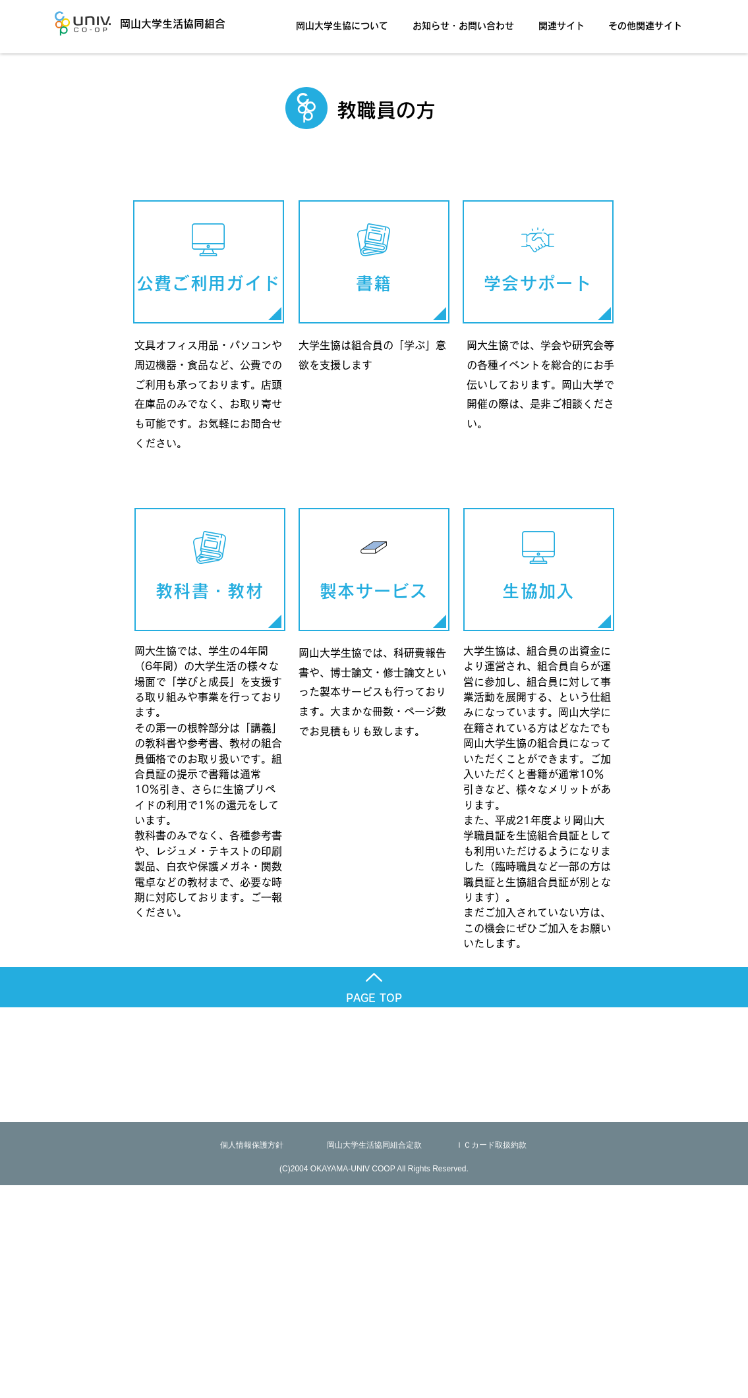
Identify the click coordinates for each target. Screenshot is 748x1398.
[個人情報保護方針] (252, 1145)
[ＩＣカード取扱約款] (491, 1145)
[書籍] (374, 261)
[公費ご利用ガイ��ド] (208, 261)
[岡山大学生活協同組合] (153, 23)
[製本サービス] (374, 569)
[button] (345, 19)
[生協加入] (538, 569)
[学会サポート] (538, 261)
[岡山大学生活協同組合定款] (374, 1145)
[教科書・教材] (209, 569)
